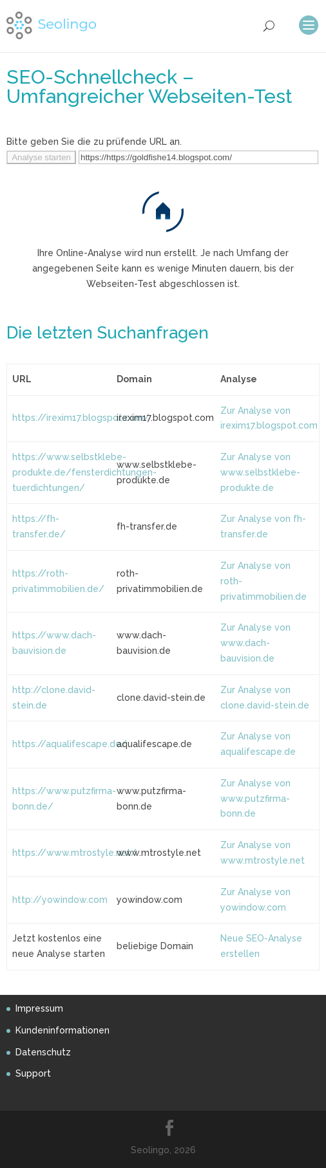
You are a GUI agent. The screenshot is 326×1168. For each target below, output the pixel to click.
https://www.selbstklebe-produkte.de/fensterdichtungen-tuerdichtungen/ (84, 472)
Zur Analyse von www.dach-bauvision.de (255, 642)
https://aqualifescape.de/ (69, 744)
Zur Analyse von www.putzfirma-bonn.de (255, 798)
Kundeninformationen (62, 1030)
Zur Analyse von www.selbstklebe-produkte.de (260, 472)
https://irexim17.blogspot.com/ (80, 418)
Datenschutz (43, 1052)
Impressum (39, 1008)
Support (33, 1073)
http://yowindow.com (60, 900)
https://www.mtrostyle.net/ (74, 853)
